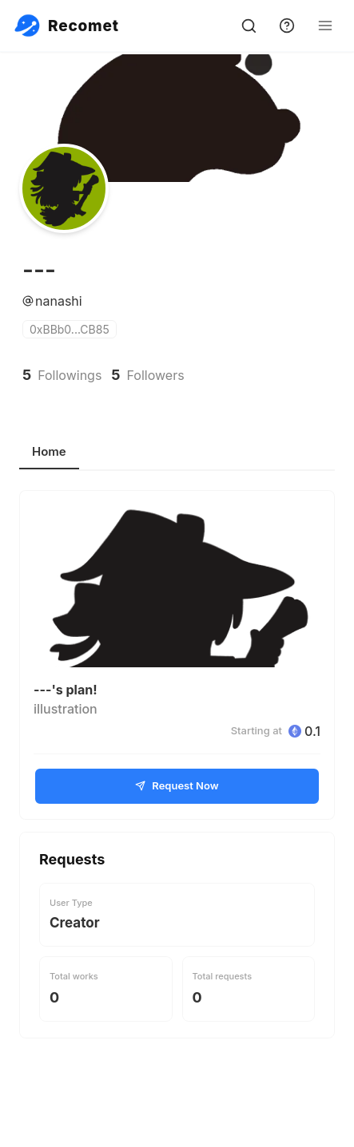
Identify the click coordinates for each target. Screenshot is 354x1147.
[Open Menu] (325, 26)
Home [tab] (49, 451)
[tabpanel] (177, 764)
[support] (287, 26)
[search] (249, 26)
